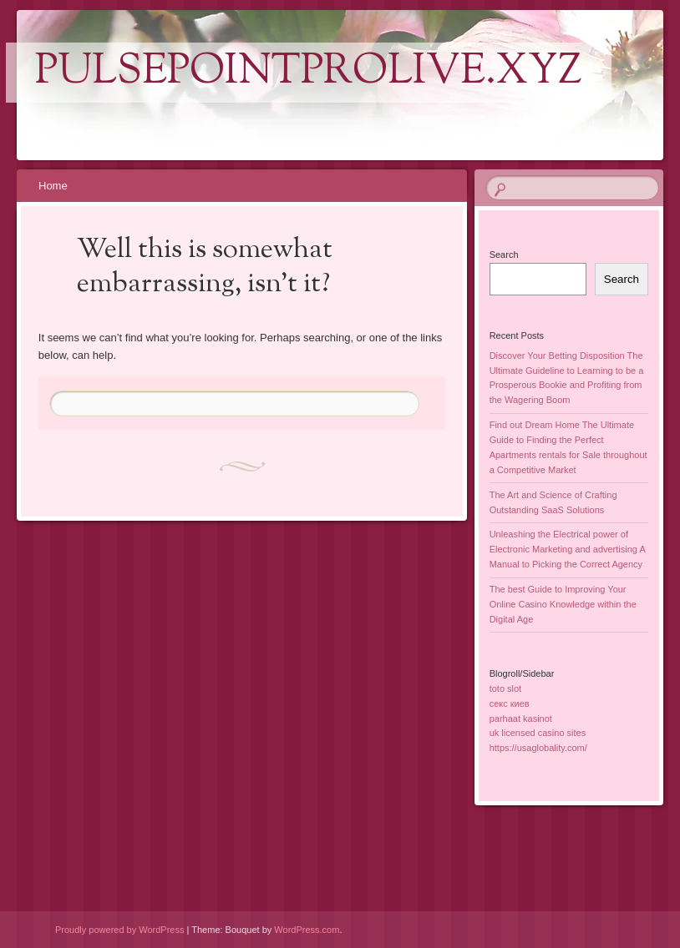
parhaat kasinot (521, 719)
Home (53, 185)
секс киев (510, 703)
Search (504, 255)
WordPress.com (306, 930)
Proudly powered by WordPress (119, 930)
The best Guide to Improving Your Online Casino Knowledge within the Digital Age (563, 604)
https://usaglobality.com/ (538, 748)
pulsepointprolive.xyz (308, 73)
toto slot (506, 688)
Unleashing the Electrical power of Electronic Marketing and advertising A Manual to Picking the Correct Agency (568, 549)
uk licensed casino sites (538, 733)
